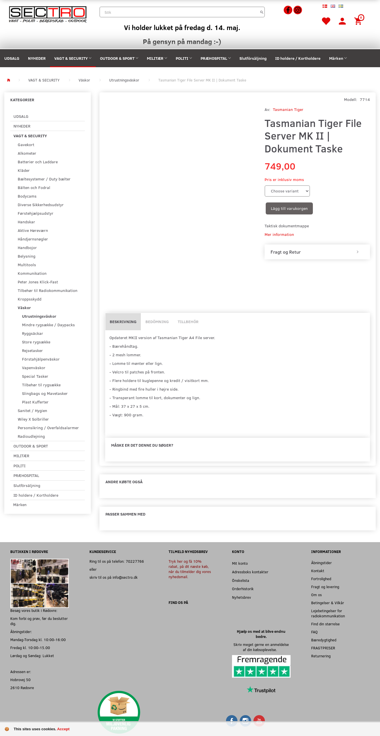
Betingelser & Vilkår (327, 602)
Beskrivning (123, 321)
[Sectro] (47, 14)
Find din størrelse (325, 623)
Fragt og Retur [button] (286, 252)
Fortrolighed (321, 578)
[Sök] (261, 12)
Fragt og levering (325, 586)
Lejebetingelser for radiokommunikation (328, 613)
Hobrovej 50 (20, 679)
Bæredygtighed (323, 639)
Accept (63, 729)
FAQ (314, 631)
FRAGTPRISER (323, 647)
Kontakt (317, 570)
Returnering (321, 655)
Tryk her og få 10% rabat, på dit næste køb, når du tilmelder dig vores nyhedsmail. (190, 569)
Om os (316, 594)
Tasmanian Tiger (288, 109)
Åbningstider (321, 562)
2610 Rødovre (22, 687)
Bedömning (157, 321)
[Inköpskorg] (359, 21)
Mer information (279, 234)
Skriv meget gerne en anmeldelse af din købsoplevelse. (261, 647)
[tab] (317, 252)
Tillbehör (188, 321)
